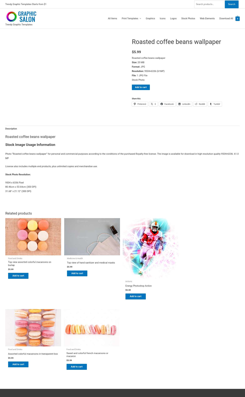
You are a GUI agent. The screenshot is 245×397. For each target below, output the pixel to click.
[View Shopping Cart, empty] (237, 18)
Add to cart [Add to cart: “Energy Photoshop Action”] (115, 284)
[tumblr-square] (7, 327)
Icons (162, 18)
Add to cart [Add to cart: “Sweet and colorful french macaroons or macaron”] (210, 268)
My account (132, 337)
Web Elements (207, 18)
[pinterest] (7, 319)
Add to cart (141, 86)
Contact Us (131, 341)
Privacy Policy (133, 345)
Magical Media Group (168, 388)
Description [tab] (11, 128)
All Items (112, 18)
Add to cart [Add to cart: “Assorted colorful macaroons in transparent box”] (163, 268)
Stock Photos (188, 18)
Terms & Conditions (136, 350)
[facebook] (7, 330)
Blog (128, 324)
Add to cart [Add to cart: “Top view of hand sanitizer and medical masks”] (68, 268)
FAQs (128, 332)
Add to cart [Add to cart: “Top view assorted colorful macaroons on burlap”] (20, 268)
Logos (173, 18)
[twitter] (7, 323)
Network (138, 388)
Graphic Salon (133, 319)
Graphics (150, 18)
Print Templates (130, 18)
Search (231, 3)
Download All (226, 18)
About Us (130, 328)
